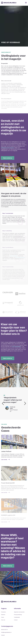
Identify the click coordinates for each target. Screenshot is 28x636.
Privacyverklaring (18, 614)
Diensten (3, 614)
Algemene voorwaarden (19, 612)
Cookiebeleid (17, 617)
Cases (2, 617)
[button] (25, 403)
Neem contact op (7, 158)
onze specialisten (16, 346)
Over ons (3, 619)
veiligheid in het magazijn (7, 147)
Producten (3, 612)
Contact (16, 619)
